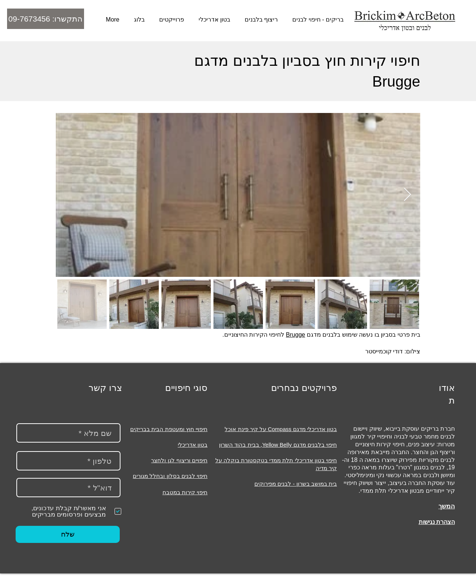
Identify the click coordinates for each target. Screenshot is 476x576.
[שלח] (68, 534)
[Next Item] (407, 195)
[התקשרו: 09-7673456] (45, 19)
